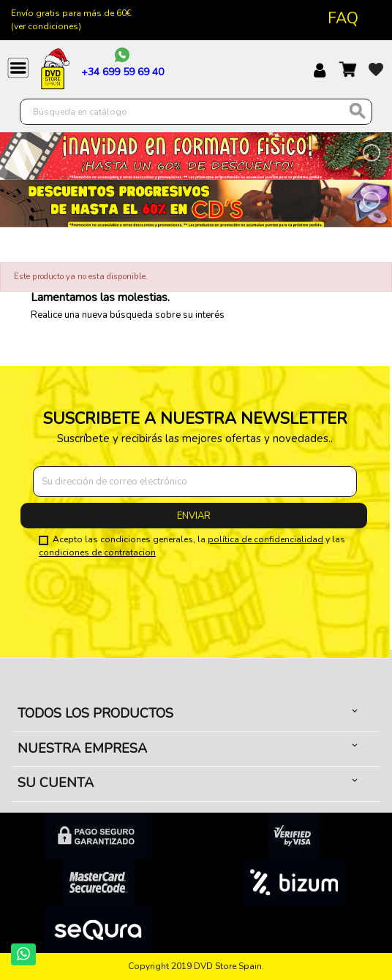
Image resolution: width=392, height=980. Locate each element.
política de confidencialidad (265, 539)
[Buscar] (196, 112)
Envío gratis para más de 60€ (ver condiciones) (71, 19)
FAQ (343, 18)
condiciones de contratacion (97, 552)
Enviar (194, 516)
